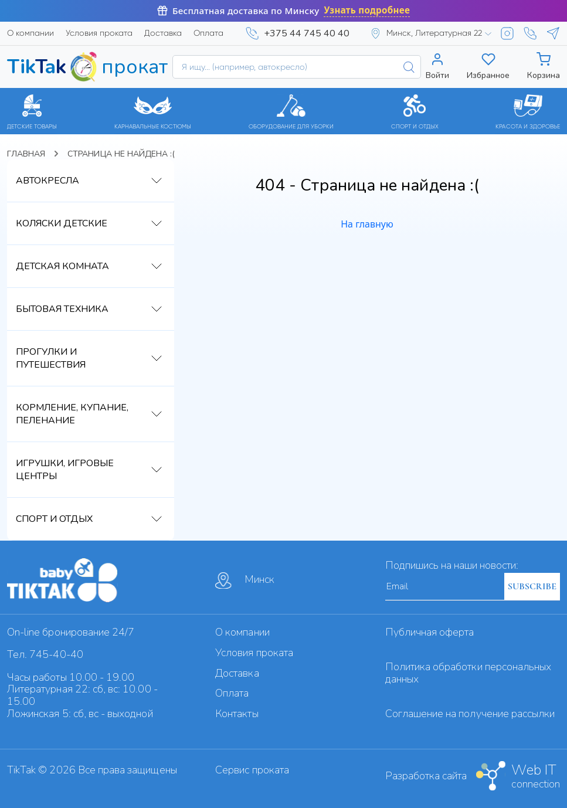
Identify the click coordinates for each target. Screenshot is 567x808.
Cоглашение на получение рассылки (470, 714)
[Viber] (530, 33)
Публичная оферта (429, 632)
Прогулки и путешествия (51, 358)
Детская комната (62, 266)
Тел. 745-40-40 (45, 654)
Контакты (236, 714)
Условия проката (99, 33)
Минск (244, 580)
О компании (30, 33)
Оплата (208, 33)
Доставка (163, 33)
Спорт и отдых (54, 518)
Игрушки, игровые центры (65, 470)
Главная (26, 153)
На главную (367, 224)
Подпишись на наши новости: (451, 565)
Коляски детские (61, 223)
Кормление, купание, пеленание (72, 414)
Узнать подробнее (367, 10)
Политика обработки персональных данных (468, 673)
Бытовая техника (62, 309)
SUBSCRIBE (532, 586)
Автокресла (47, 180)
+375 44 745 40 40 (306, 33)
